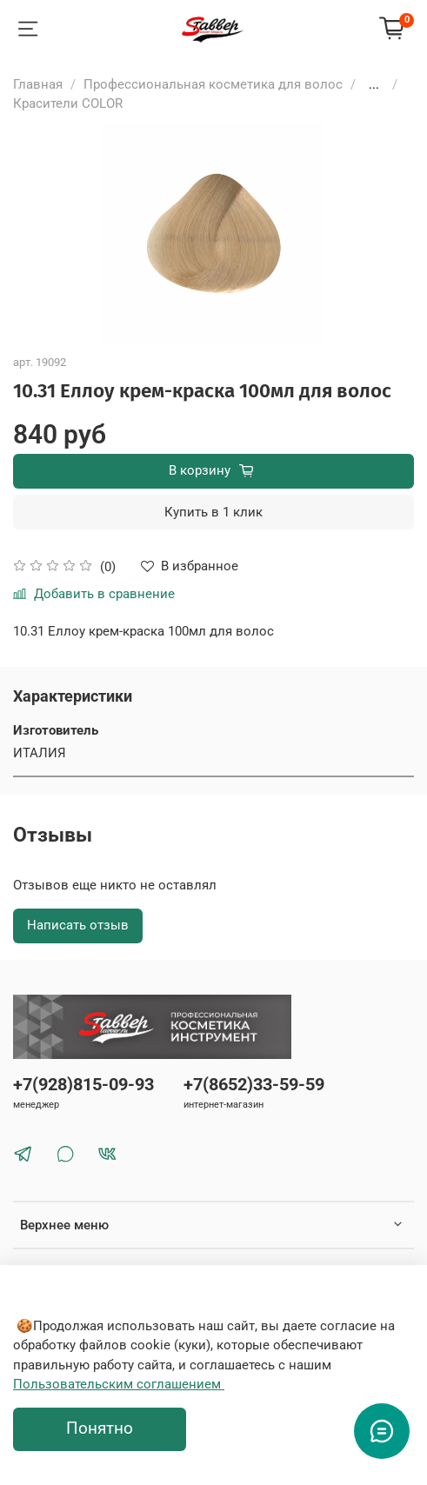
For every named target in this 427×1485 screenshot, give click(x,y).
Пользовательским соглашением (118, 1384)
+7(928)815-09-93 (83, 1085)
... (374, 84)
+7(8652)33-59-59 (253, 1085)
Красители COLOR (68, 103)
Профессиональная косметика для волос (213, 84)
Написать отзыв (78, 925)
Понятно (99, 1428)
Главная (38, 84)
